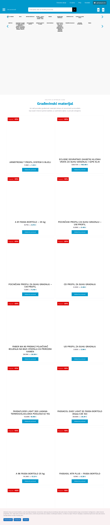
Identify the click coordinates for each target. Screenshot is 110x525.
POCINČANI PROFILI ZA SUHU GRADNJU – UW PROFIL (80, 223)
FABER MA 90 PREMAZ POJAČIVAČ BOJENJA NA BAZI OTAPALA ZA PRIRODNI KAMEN (30, 349)
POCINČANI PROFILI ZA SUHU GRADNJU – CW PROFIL (30, 285)
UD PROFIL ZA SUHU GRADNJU (80, 346)
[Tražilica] (74, 9)
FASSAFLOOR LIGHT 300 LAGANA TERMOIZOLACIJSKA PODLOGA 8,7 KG (30, 412)
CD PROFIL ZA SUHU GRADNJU (80, 284)
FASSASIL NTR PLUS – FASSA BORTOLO (79, 473)
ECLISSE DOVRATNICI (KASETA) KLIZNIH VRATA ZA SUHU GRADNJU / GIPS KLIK (80, 160)
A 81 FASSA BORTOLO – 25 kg (30, 222)
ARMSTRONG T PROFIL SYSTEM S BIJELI (30, 162)
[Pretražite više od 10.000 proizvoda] (50, 9)
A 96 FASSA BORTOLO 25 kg (30, 473)
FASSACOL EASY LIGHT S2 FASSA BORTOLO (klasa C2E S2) (79, 412)
